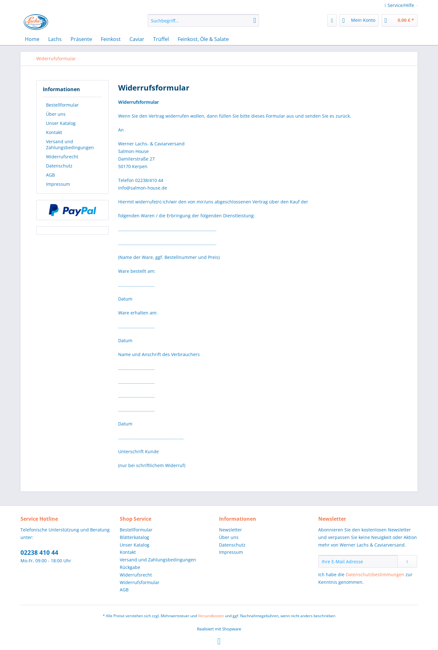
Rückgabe (130, 567)
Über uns (56, 114)
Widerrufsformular (139, 582)
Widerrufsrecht (62, 157)
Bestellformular (62, 105)
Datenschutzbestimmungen (375, 574)
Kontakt (54, 132)
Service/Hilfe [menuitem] (400, 5)
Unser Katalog (61, 123)
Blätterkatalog (134, 537)
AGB (50, 175)
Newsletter (230, 530)
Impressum (58, 184)
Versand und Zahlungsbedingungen (70, 144)
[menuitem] (203, 23)
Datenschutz (59, 166)
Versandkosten (211, 615)
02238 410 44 (39, 552)
